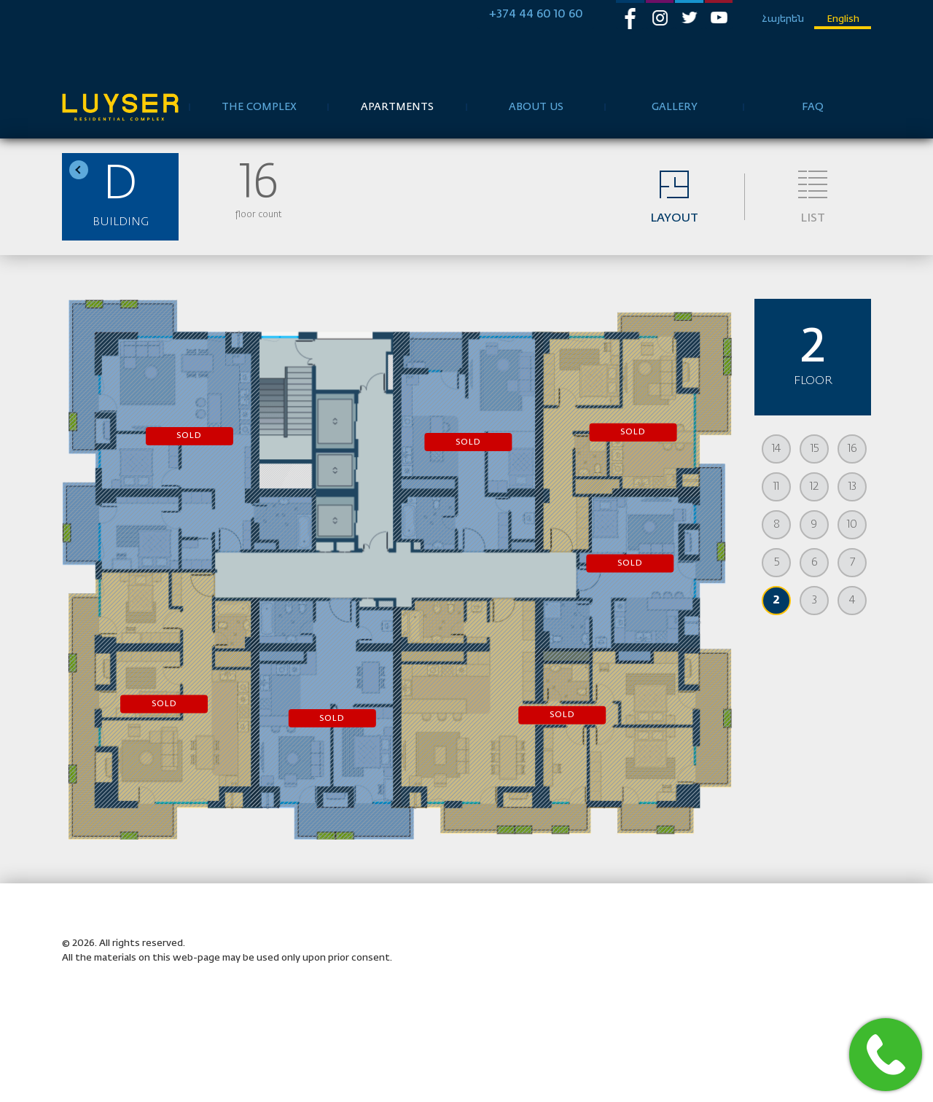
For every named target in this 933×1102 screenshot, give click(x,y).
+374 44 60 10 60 (536, 14)
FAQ (813, 107)
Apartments (397, 107)
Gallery (675, 107)
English (843, 19)
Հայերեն (783, 19)
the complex (259, 107)
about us (536, 107)
